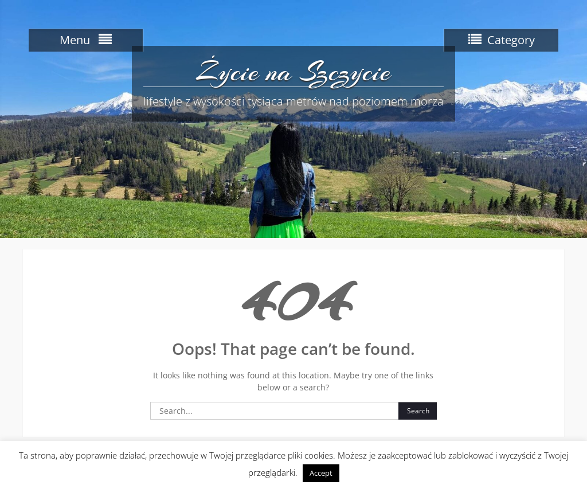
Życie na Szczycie (293, 71)
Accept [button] (321, 473)
